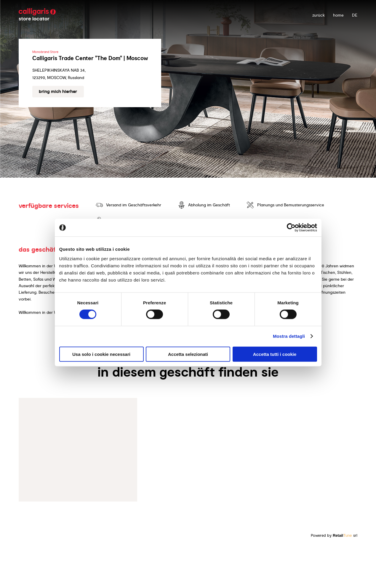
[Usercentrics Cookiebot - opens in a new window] (291, 227)
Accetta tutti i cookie (275, 353)
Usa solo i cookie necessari (101, 353)
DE (354, 15)
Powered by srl (334, 535)
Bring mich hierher (58, 91)
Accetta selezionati (188, 353)
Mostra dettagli (289, 336)
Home (338, 15)
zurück (318, 15)
